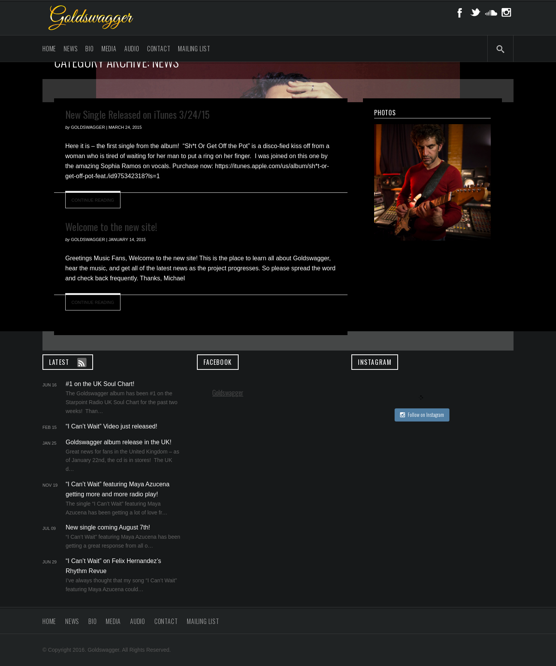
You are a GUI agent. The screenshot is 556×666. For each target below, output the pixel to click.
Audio (131, 48)
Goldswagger (227, 393)
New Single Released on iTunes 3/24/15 (137, 114)
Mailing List (194, 48)
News (71, 48)
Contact (159, 48)
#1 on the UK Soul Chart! (100, 384)
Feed (81, 362)
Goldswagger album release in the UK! (118, 442)
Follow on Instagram (422, 414)
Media (109, 48)
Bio (89, 48)
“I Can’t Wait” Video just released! (111, 426)
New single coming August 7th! (108, 527)
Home (49, 48)
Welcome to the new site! (111, 226)
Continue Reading (92, 200)
